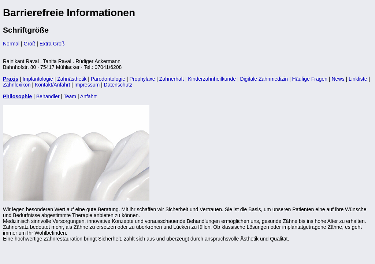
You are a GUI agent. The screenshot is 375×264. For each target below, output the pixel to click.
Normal (11, 44)
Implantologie (37, 79)
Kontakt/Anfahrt (52, 85)
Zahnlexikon (17, 85)
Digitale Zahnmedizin (264, 79)
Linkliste (358, 79)
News (337, 79)
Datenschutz (118, 85)
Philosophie (17, 96)
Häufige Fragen (310, 79)
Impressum (87, 85)
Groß (30, 44)
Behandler (48, 96)
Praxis (10, 79)
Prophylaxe (142, 79)
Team (70, 96)
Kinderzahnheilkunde (212, 79)
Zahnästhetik (71, 79)
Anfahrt (88, 96)
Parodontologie (108, 79)
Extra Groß (52, 44)
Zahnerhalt (171, 79)
